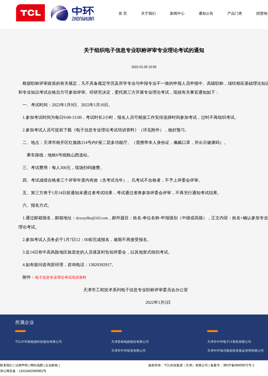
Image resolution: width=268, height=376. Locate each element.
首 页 (123, 13)
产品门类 (234, 13)
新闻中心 (177, 13)
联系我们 (6, 365)
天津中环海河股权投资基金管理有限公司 (235, 350)
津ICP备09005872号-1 (238, 365)
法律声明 (21, 365)
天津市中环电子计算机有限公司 (229, 342)
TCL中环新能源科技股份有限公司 (38, 342)
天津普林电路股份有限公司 (130, 342)
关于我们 (148, 13)
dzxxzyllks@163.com (92, 218)
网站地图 (36, 365)
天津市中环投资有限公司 (128, 350)
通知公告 (206, 13)
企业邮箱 (51, 365)
